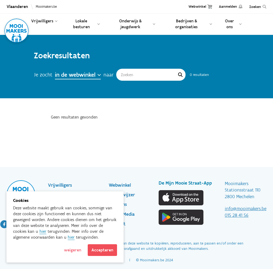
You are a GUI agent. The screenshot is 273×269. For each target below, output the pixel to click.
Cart (209, 6)
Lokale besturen (81, 23)
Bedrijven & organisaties (186, 23)
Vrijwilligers (42, 20)
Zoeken (255, 7)
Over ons (229, 23)
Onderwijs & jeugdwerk (130, 23)
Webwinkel (197, 6)
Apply (180, 74)
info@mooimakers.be (245, 208)
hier (42, 231)
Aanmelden (228, 6)
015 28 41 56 (236, 215)
